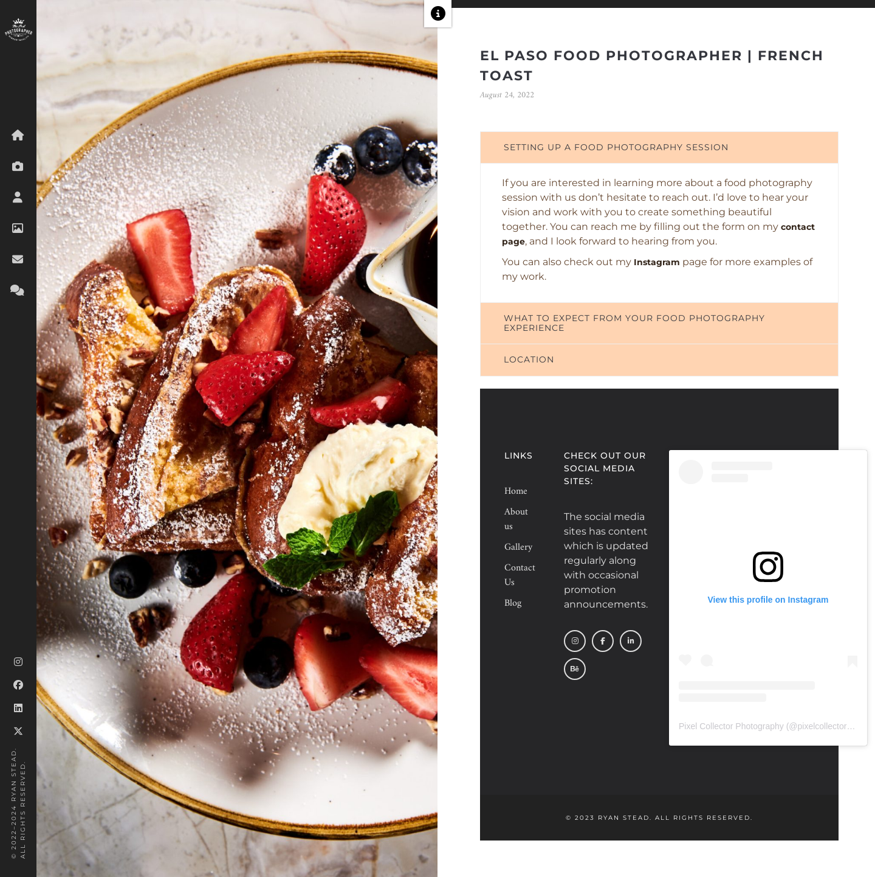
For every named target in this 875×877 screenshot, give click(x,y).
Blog (512, 603)
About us (516, 519)
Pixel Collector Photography (731, 726)
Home (515, 491)
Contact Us (517, 575)
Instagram (657, 262)
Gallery (517, 547)
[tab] (659, 147)
